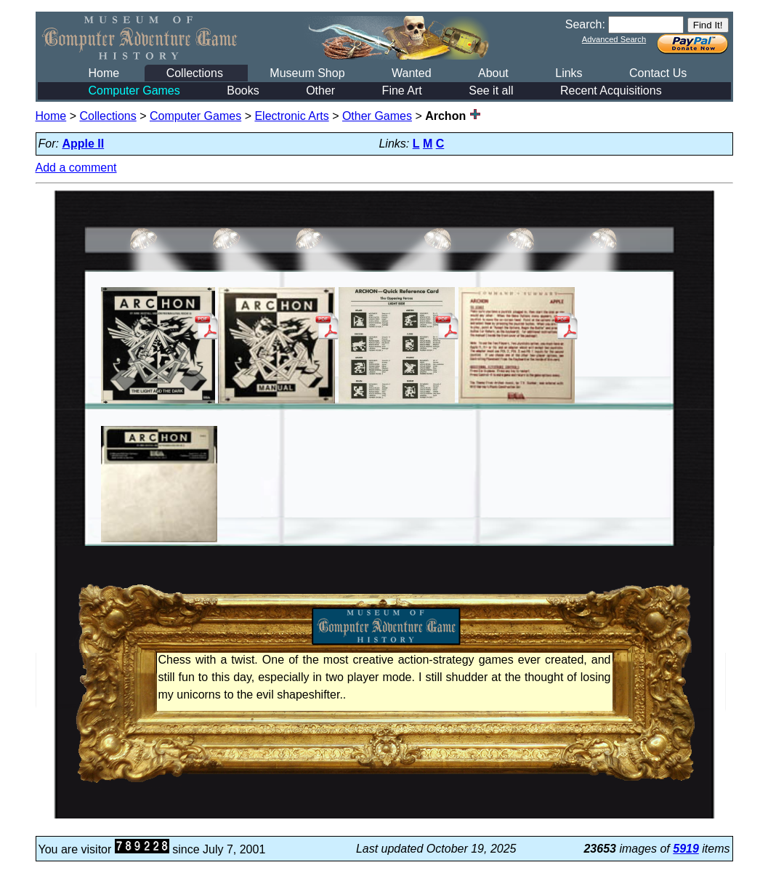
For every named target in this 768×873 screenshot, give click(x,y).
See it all (491, 90)
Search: (585, 24)
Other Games (377, 116)
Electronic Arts (291, 116)
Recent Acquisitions (611, 90)
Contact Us (658, 73)
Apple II (83, 143)
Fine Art (402, 90)
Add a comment (76, 167)
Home (104, 73)
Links (568, 73)
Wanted (412, 73)
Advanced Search (614, 39)
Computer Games (134, 90)
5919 (686, 848)
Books (243, 90)
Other (320, 90)
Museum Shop (307, 73)
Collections (194, 73)
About (493, 73)
